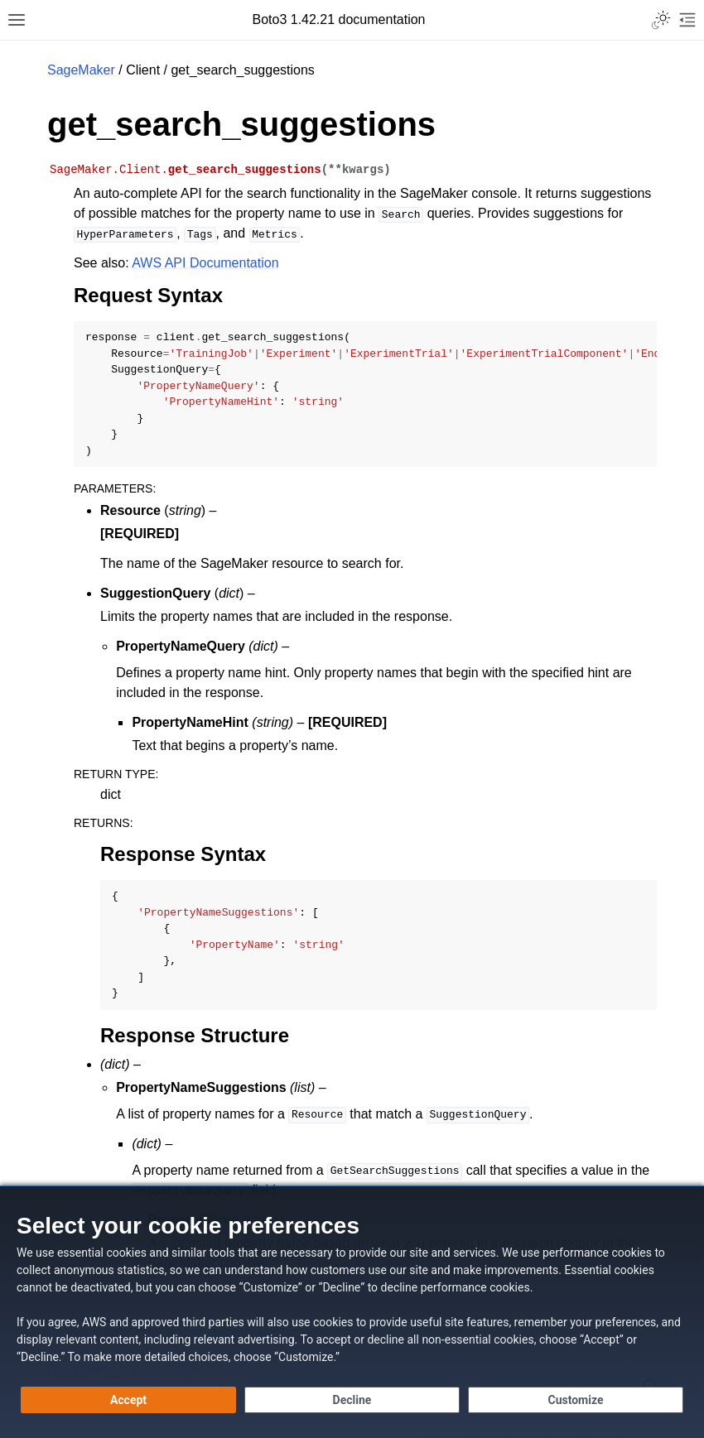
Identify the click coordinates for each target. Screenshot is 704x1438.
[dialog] (352, 1312)
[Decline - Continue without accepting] (352, 1400)
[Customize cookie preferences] (575, 1400)
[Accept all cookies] (128, 1400)
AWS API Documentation (205, 263)
